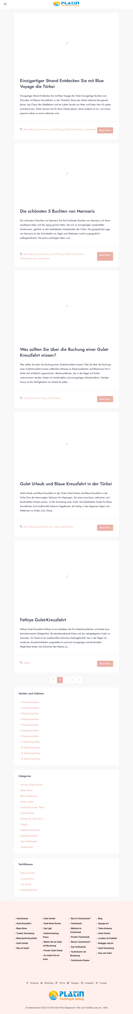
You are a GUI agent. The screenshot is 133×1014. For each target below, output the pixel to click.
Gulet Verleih (22, 943)
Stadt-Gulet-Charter (74, 129)
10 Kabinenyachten (30, 742)
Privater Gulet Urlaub (53, 950)
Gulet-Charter (56, 129)
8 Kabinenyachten (30, 730)
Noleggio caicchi (105, 943)
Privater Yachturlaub (80, 937)
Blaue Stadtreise (29, 796)
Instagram (87, 983)
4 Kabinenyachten (30, 708)
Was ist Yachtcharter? (81, 918)
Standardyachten (29, 890)
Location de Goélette (107, 938)
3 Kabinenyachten (30, 702)
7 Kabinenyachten (30, 725)
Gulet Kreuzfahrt (23, 923)
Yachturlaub (76, 923)
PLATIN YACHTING (55, 1008)
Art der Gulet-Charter (31, 784)
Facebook (32, 983)
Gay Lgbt (48, 928)
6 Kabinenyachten (30, 719)
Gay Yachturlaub (78, 947)
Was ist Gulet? (22, 948)
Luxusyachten (27, 878)
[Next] (79, 680)
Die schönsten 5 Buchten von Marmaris (57, 211)
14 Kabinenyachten (30, 753)
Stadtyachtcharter (28, 258)
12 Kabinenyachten (30, 747)
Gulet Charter (104, 933)
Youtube (101, 983)
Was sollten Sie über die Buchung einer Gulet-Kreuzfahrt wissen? (64, 352)
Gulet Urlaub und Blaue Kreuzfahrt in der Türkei (66, 484)
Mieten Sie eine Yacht (32, 818)
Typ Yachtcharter (29, 841)
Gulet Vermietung (106, 948)
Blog (100, 918)
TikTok (60, 983)
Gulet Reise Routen (52, 923)
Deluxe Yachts (28, 873)
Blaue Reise (29, 129)
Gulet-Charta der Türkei (35, 398)
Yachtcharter (90, 129)
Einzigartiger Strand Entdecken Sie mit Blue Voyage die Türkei (62, 83)
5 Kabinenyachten (30, 713)
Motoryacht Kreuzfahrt (26, 938)
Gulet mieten (42, 129)
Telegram (73, 983)
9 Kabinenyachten (30, 736)
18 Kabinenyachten (30, 759)
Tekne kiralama (105, 928)
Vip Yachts (26, 884)
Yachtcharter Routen (80, 960)
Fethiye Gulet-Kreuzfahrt (43, 620)
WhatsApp (47, 983)
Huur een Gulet (105, 953)
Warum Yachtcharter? (81, 942)
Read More (105, 130)
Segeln (27, 662)
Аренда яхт (103, 923)
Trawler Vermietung (25, 933)
